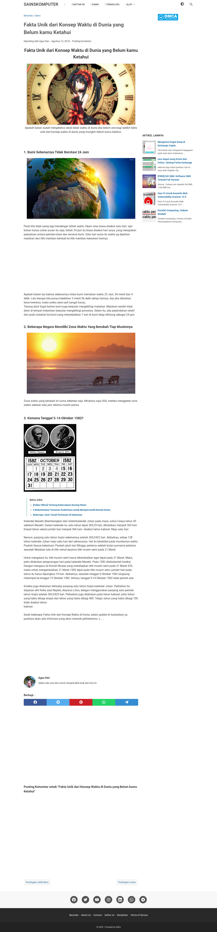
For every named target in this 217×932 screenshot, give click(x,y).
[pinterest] (81, 702)
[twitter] (58, 702)
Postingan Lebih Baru (37, 882)
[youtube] (97, 899)
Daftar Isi (78, 4)
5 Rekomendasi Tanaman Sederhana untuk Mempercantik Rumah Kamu (71, 510)
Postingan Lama (127, 882)
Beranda (73, 915)
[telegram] (126, 702)
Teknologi (112, 4)
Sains (95, 4)
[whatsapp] (103, 702)
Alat (128, 4)
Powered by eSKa (113, 927)
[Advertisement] (81, 266)
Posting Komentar (81, 41)
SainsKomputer (41, 4)
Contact (97, 915)
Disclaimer (122, 915)
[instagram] (108, 899)
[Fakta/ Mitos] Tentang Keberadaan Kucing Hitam (59, 505)
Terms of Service (139, 915)
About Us (86, 915)
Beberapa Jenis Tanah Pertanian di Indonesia (57, 514)
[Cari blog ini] (191, 4)
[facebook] (35, 702)
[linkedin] (120, 899)
